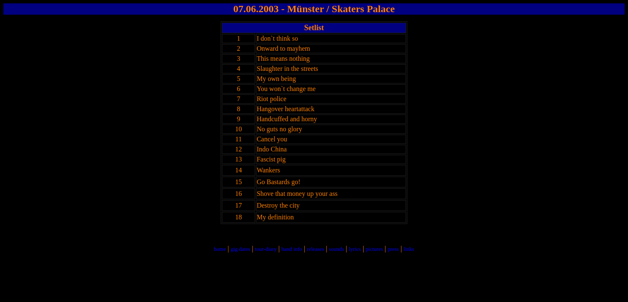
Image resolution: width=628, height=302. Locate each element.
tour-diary (266, 249)
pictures (374, 249)
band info (291, 249)
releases (315, 249)
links (409, 249)
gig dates (241, 249)
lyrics (355, 249)
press (393, 249)
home (220, 249)
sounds (336, 249)
